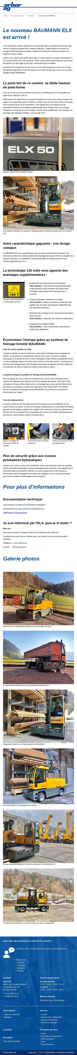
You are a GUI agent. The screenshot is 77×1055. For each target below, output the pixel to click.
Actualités (30, 16)
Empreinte (33, 1052)
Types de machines (12, 1014)
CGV (41, 1052)
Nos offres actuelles (11, 1041)
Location (7, 1029)
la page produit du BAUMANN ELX (30, 509)
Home (5, 16)
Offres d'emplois (47, 1039)
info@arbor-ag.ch (19, 547)
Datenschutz (50, 1052)
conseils (46, 941)
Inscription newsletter (65, 1052)
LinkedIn (20, 963)
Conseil (44, 1014)
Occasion (8, 1037)
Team (43, 1042)
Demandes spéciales (49, 1020)
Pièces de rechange (49, 1023)
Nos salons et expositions (51, 1036)
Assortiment (9, 1010)
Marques (7, 1017)
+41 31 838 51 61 (20, 543)
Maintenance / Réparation (51, 1017)
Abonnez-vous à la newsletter (52, 1000)
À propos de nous (17, 16)
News (43, 1033)
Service (44, 1010)
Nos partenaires (47, 1044)
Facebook (21, 965)
